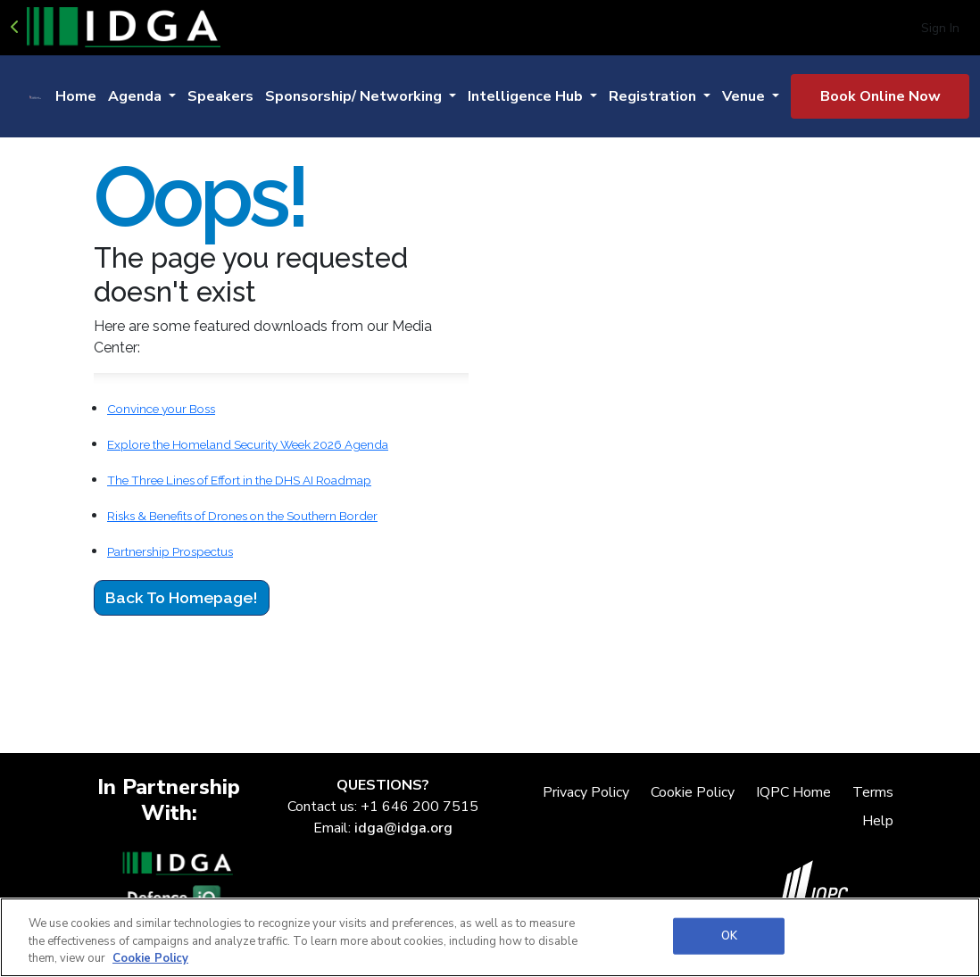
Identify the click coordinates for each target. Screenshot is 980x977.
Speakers (220, 96)
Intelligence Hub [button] (527, 96)
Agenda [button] (136, 96)
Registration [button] (654, 96)
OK (729, 935)
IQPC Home (793, 792)
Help (877, 821)
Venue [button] (745, 96)
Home (75, 96)
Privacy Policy (586, 792)
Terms (872, 792)
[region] (490, 937)
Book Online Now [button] (880, 96)
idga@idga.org (403, 828)
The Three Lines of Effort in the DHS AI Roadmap (239, 480)
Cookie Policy (693, 792)
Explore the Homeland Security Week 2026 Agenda (247, 444)
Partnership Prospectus (170, 551)
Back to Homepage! (181, 597)
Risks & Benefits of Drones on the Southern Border (242, 516)
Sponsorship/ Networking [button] (355, 96)
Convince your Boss (161, 409)
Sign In (940, 28)
